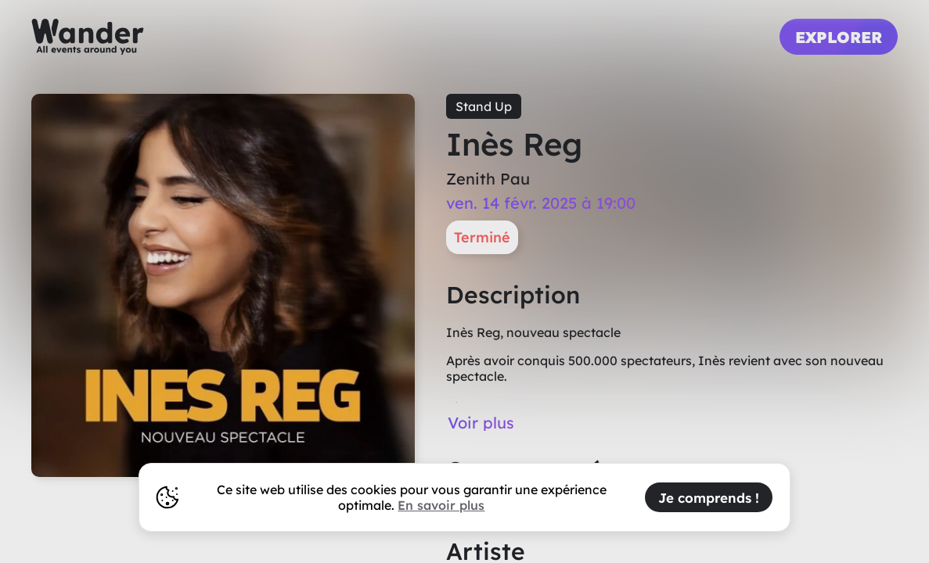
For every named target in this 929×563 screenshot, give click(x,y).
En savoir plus (441, 505)
